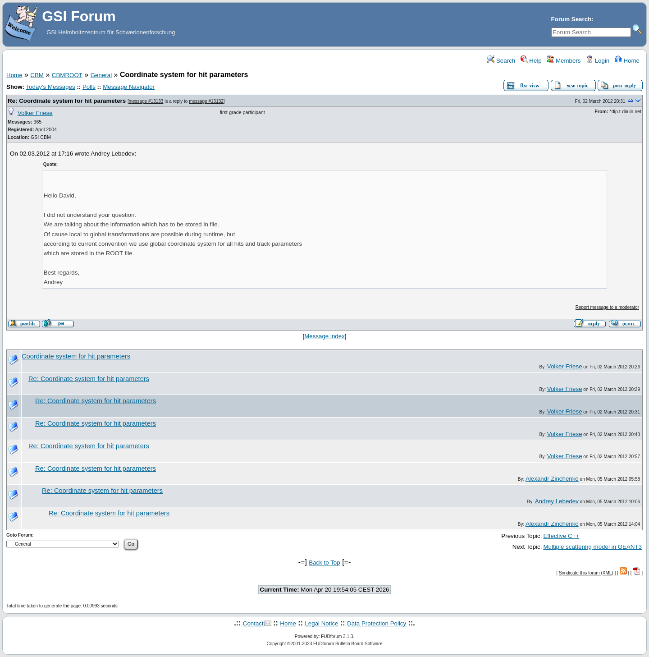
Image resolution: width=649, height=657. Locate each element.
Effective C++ (561, 536)
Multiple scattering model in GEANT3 (592, 546)
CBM (37, 75)
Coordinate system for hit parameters (76, 356)
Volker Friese (35, 113)
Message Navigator (129, 86)
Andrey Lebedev (557, 501)
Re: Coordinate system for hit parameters (67, 100)
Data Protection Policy (376, 623)
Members (563, 60)
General (101, 75)
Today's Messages (50, 86)
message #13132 (206, 101)
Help (531, 60)
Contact (253, 623)
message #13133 (146, 101)
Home (627, 60)
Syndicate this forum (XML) (586, 572)
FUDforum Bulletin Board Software (347, 643)
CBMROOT (67, 75)
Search (501, 60)
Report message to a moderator (607, 307)
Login (597, 60)
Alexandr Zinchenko (552, 478)
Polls (89, 86)
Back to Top (324, 562)
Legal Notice (321, 623)
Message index (324, 336)
